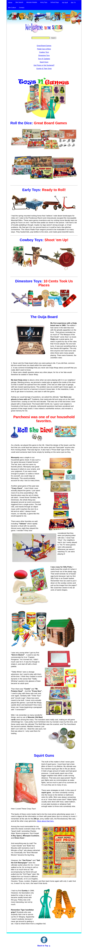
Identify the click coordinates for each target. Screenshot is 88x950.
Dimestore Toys (44, 55)
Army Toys (43, 2)
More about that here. (45, 821)
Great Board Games (44, 46)
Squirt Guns (44, 62)
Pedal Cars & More (44, 49)
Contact (21, 7)
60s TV (73, 2)
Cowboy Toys (44, 52)
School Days (54, 2)
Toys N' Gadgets (44, 59)
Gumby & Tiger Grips (44, 68)
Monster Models (31, 2)
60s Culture (12, 7)
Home (10, 2)
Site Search (19, 2)
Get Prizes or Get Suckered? (44, 65)
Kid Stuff (65, 2)
